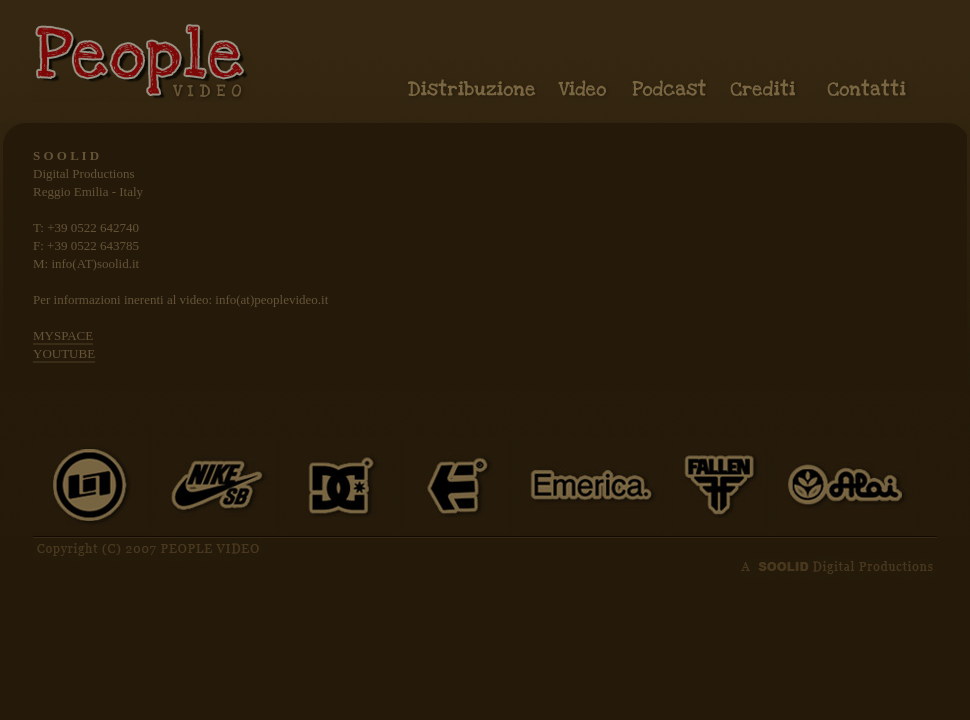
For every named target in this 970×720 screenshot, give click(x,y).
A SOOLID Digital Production (838, 565)
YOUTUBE (64, 353)
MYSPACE (63, 335)
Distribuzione (471, 89)
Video (583, 89)
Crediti (763, 89)
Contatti (867, 89)
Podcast (669, 89)
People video (141, 61)
